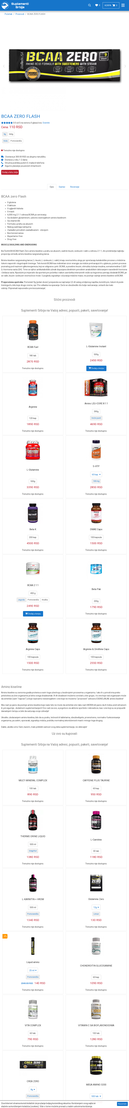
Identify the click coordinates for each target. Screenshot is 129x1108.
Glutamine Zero (96, 899)
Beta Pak (96, 589)
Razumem (122, 1104)
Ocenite (46, 123)
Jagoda (21, 600)
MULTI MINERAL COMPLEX (33, 780)
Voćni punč (96, 418)
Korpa (111, 5)
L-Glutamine (33, 469)
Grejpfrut (33, 851)
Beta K (32, 529)
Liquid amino (32, 962)
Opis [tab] (52, 187)
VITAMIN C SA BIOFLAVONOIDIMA (96, 1025)
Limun (96, 914)
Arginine (33, 406)
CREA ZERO (33, 1081)
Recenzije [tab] (74, 187)
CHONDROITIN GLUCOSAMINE (96, 965)
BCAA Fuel (32, 347)
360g (11, 134)
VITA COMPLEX (33, 1025)
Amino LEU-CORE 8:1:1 (96, 403)
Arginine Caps (33, 649)
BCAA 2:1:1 (33, 585)
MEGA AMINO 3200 (96, 1084)
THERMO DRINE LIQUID (33, 836)
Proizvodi (20, 14)
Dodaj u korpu (96, 368)
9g (5, 134)
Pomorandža (16, 141)
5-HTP (96, 466)
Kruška (45, 600)
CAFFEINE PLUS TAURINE (96, 780)
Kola (5, 141)
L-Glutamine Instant (96, 346)
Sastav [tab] (62, 187)
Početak (8, 14)
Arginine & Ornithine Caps (96, 649)
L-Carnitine (96, 839)
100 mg (96, 481)
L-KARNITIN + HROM (33, 899)
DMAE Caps (96, 529)
